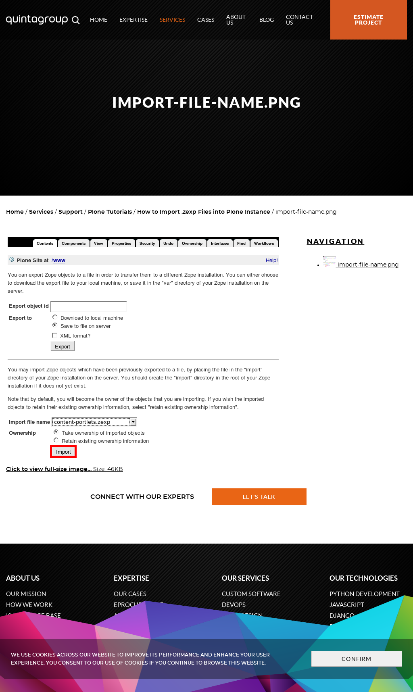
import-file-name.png (361, 265)
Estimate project (369, 20)
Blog (266, 20)
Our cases (130, 593)
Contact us (299, 20)
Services (172, 20)
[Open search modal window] (76, 20)
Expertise (133, 20)
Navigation (336, 241)
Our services (245, 578)
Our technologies (364, 578)
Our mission (26, 593)
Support (70, 212)
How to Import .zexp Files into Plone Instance (203, 212)
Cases (205, 20)
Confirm (356, 659)
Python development (365, 593)
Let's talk (259, 497)
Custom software (251, 593)
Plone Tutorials (110, 212)
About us (236, 20)
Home (98, 20)
